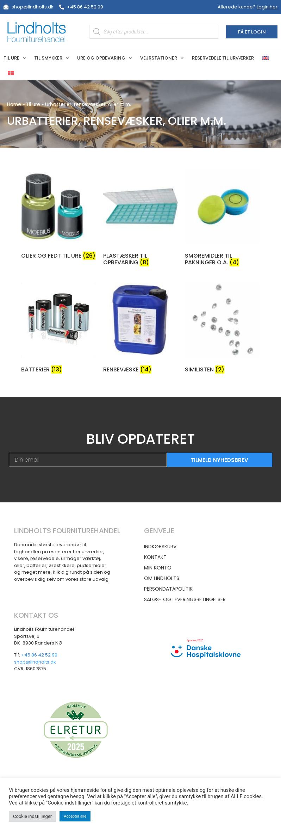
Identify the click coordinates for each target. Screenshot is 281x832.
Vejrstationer (161, 58)
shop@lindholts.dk (35, 662)
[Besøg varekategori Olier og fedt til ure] (58, 215)
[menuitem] (265, 58)
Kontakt (155, 557)
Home (14, 104)
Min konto (157, 567)
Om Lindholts (161, 578)
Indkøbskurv (160, 546)
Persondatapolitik (168, 588)
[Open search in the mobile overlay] (154, 32)
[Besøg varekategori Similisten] (222, 329)
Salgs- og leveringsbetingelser (185, 599)
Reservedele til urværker (223, 58)
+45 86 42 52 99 (39, 655)
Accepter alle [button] (75, 816)
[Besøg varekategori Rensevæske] (140, 329)
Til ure (15, 58)
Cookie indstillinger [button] (32, 816)
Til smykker (51, 58)
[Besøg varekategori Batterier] (58, 329)
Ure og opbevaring (104, 58)
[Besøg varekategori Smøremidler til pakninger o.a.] (222, 219)
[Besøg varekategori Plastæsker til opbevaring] (140, 219)
